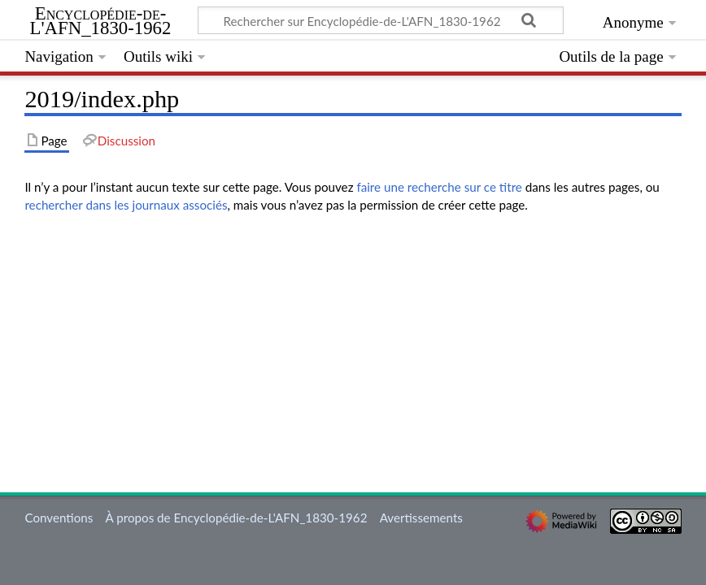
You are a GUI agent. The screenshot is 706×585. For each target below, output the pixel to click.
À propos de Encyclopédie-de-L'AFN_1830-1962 (237, 517)
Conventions (58, 517)
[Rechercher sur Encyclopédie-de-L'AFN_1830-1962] (380, 20)
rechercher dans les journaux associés (125, 204)
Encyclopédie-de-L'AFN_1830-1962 (101, 21)
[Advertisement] (352, 340)
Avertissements (421, 517)
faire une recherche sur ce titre (438, 187)
